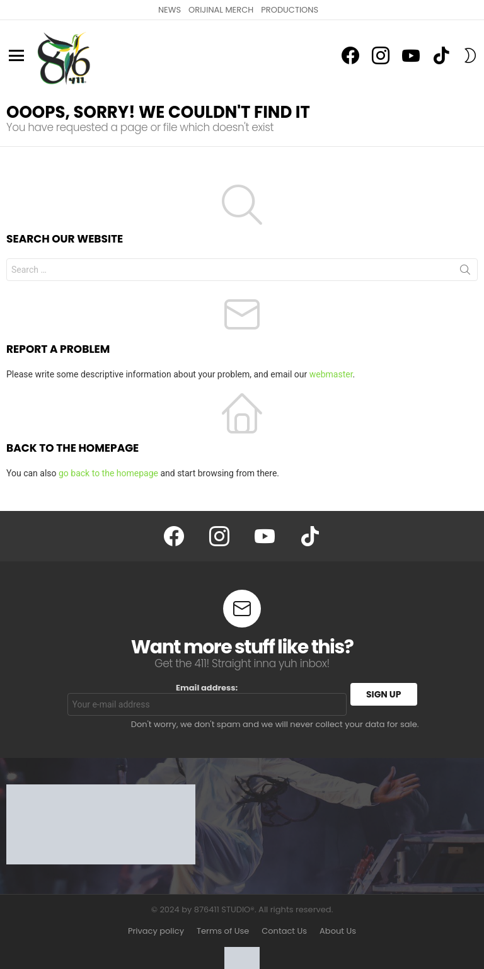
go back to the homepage (108, 473)
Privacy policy (156, 931)
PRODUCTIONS (289, 10)
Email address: (207, 699)
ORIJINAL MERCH (220, 10)
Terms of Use (223, 931)
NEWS (169, 10)
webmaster (331, 374)
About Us (338, 931)
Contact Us (284, 931)
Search (465, 272)
